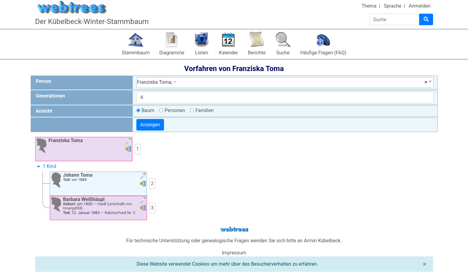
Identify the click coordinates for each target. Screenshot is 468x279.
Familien (204, 110)
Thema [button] (369, 6)
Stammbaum (136, 53)
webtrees (234, 229)
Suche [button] (283, 53)
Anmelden (419, 6)
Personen (175, 110)
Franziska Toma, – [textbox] (282, 82)
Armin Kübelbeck (322, 240)
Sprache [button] (392, 6)
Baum (148, 110)
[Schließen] (425, 264)
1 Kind (46, 166)
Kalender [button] (228, 53)
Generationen (50, 96)
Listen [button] (201, 53)
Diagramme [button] (171, 53)
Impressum (234, 253)
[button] (128, 142)
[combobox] (285, 82)
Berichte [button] (257, 53)
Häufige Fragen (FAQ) (323, 53)
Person (43, 81)
